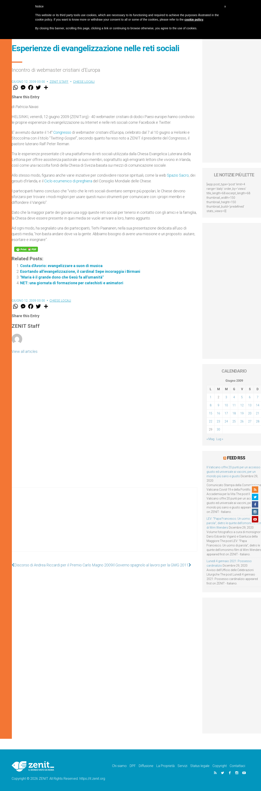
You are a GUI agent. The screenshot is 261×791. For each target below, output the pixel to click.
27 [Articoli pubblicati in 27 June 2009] (249, 421)
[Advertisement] (104, 523)
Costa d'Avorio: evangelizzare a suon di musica (61, 265)
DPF (133, 766)
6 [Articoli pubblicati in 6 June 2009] (250, 397)
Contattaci (237, 766)
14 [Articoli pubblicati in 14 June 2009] (257, 405)
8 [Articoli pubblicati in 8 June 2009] (210, 405)
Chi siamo (119, 766)
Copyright (219, 766)
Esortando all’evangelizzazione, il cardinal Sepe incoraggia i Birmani (80, 271)
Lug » (219, 439)
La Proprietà (165, 766)
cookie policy (194, 19)
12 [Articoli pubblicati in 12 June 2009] (242, 405)
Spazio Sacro (178, 175)
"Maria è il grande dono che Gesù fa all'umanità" (62, 277)
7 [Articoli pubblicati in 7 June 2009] (257, 397)
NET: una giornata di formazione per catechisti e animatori (71, 283)
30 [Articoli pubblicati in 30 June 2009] (218, 429)
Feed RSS (236, 457)
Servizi (182, 766)
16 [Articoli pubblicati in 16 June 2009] (218, 413)
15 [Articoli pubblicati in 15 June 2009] (210, 413)
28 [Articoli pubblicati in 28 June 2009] (257, 421)
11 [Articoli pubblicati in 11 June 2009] (234, 405)
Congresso (62, 132)
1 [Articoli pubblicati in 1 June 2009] (210, 397)
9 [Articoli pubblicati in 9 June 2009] (218, 405)
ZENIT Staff (59, 81)
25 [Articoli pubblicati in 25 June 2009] (234, 421)
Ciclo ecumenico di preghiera (68, 181)
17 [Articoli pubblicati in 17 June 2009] (226, 413)
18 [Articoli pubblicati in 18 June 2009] (234, 413)
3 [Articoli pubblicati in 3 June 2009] (226, 397)
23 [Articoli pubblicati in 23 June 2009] (218, 421)
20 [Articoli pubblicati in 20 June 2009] (249, 413)
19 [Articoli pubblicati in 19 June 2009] (242, 413)
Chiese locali (84, 81)
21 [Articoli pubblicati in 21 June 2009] (257, 413)
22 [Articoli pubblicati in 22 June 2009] (210, 421)
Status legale (200, 766)
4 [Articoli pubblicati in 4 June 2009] (234, 397)
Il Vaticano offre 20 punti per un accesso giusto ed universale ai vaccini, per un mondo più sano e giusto (233, 472)
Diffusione (146, 766)
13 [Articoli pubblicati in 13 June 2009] (249, 405)
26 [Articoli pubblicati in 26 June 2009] (242, 421)
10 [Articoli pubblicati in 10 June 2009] (226, 405)
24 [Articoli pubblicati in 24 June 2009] (226, 421)
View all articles (24, 351)
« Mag (210, 439)
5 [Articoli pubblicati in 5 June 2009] (242, 397)
